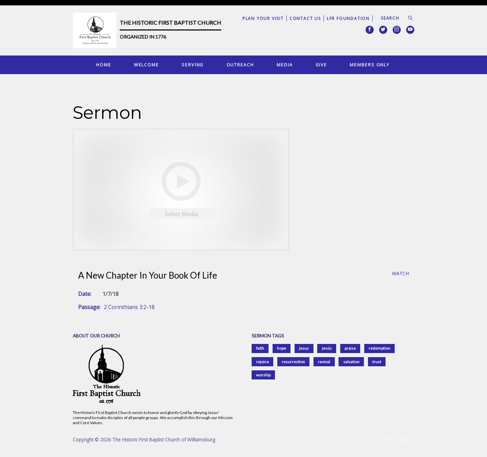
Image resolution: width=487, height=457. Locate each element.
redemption (379, 348)
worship (263, 374)
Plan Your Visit (263, 18)
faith (260, 348)
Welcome (146, 65)
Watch (400, 274)
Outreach (240, 65)
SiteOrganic (397, 439)
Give (321, 65)
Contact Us (305, 18)
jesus (304, 348)
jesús (327, 348)
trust (376, 361)
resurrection (293, 361)
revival (324, 361)
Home (103, 65)
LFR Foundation (348, 18)
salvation (351, 361)
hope (281, 348)
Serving (193, 65)
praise (350, 348)
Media (285, 65)
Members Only (370, 65)
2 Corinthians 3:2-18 (129, 307)
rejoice (262, 361)
